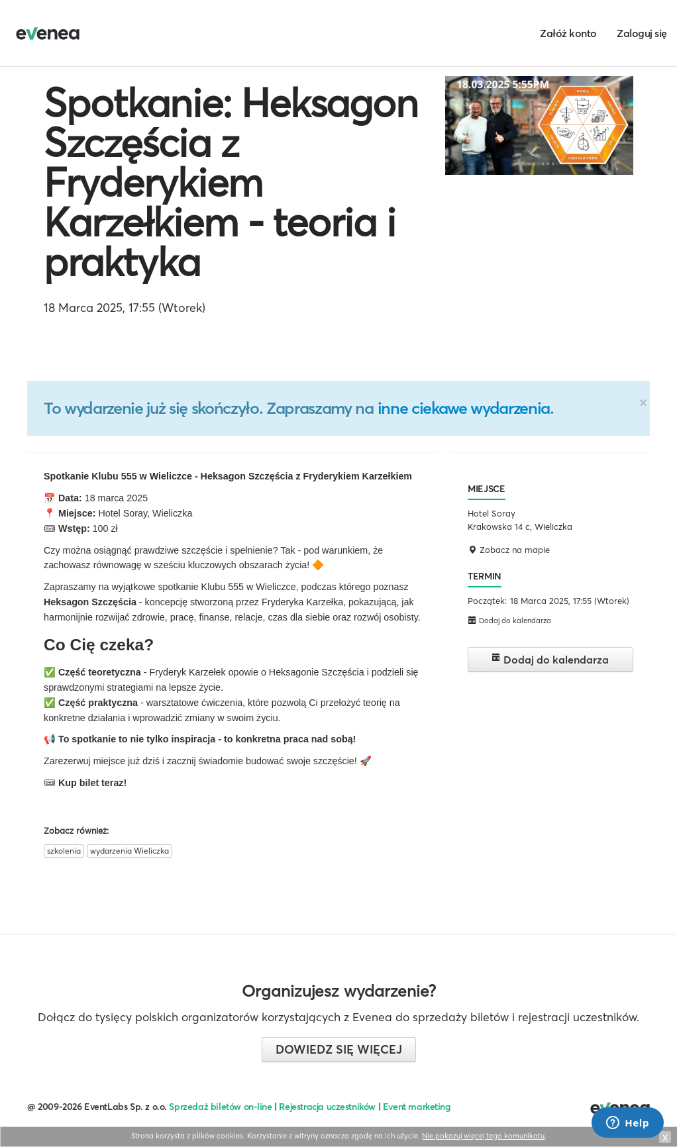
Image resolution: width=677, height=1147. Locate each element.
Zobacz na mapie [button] (509, 549)
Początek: (487, 600)
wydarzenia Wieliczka (129, 851)
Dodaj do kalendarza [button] (509, 620)
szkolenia (64, 851)
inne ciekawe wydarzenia (464, 408)
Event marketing (417, 1107)
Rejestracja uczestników (327, 1107)
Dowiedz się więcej (339, 1049)
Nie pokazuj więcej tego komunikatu (483, 1135)
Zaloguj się (642, 33)
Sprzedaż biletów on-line (220, 1107)
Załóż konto (568, 33)
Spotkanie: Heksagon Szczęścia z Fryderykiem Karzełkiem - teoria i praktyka (231, 182)
